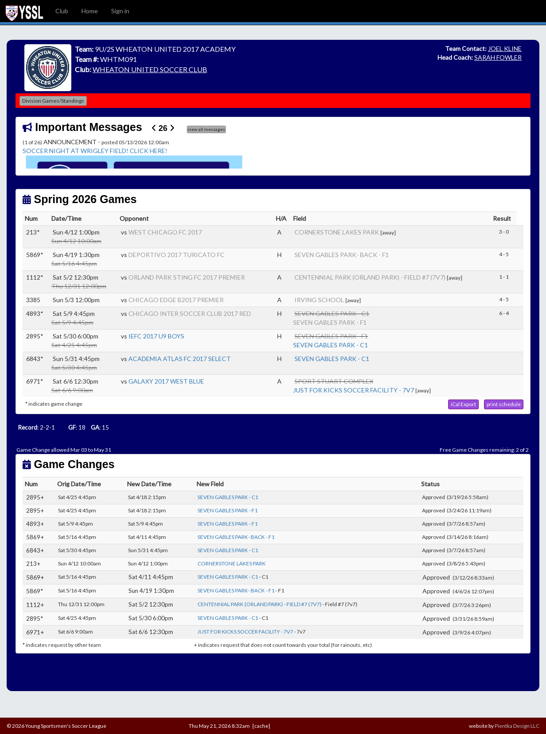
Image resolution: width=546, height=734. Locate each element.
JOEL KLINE (505, 48)
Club (61, 11)
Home (89, 11)
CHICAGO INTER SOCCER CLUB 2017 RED (189, 313)
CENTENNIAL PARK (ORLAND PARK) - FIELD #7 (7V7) (369, 277)
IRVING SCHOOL (319, 300)
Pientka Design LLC (517, 725)
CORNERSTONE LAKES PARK (336, 232)
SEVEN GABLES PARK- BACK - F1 (341, 254)
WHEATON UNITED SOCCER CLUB (150, 69)
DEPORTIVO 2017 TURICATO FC (176, 254)
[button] (463, 404)
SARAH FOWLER (498, 57)
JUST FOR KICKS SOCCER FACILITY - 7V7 (353, 390)
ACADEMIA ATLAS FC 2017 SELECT (179, 358)
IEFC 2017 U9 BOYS (156, 336)
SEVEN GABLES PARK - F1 (330, 322)
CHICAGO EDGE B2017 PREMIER (176, 300)
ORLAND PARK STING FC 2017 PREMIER (186, 277)
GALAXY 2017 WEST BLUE (166, 381)
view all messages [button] (206, 129)
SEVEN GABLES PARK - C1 (330, 345)
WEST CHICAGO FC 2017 (165, 232)
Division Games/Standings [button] (53, 100)
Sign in (120, 11)
